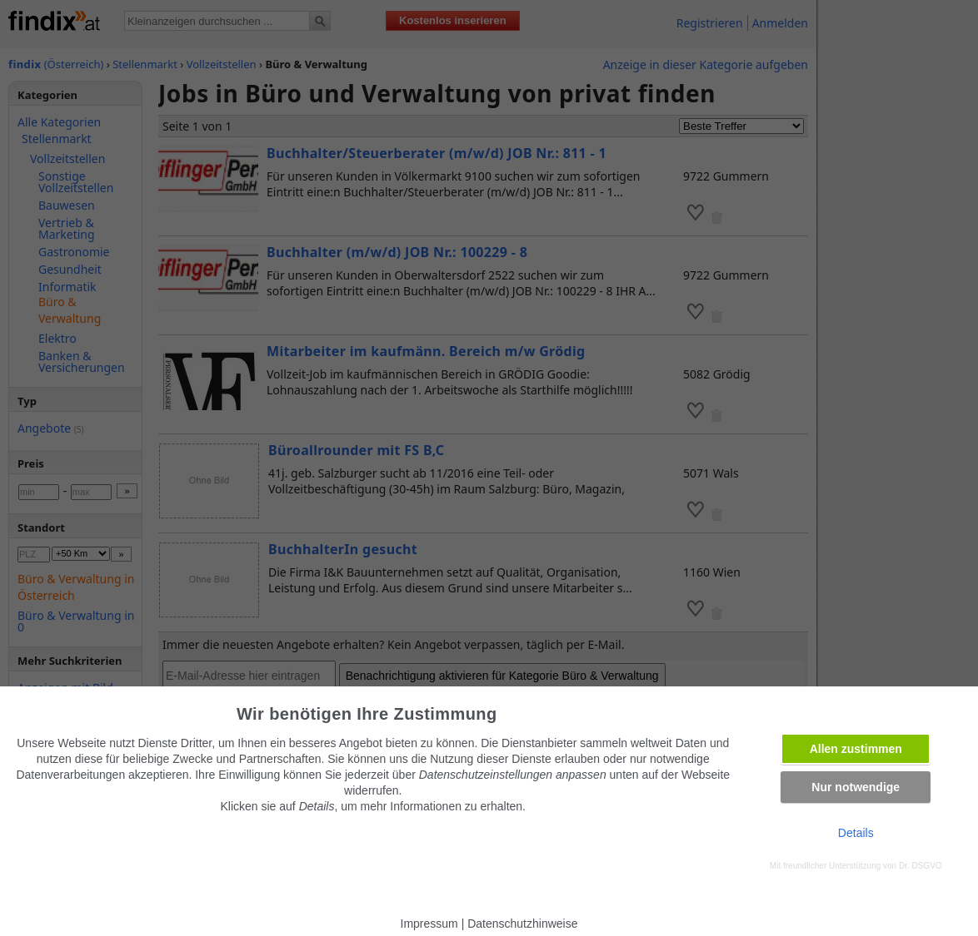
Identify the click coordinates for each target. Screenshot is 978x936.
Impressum (429, 923)
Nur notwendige (855, 787)
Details (856, 832)
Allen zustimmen (856, 748)
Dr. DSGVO (920, 865)
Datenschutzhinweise (522, 923)
